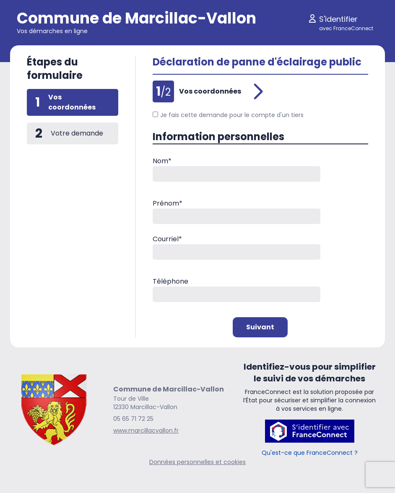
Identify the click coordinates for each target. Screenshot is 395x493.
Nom (162, 161)
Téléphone (170, 281)
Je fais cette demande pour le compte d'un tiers (228, 115)
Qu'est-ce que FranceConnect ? (310, 453)
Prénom (167, 203)
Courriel (167, 239)
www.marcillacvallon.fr (146, 430)
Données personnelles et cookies (197, 462)
